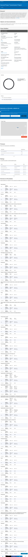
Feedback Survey (24, 553)
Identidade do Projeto (4, 33)
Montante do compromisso (5, 54)
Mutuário (16, 36)
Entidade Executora (17, 47)
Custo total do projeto (4, 47)
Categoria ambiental (17, 54)
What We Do (1, 1)
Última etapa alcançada (17, 60)
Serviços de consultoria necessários (6, 60)
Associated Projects (4, 65)
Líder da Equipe (3, 36)
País (1, 39)
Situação (15, 33)
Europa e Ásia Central (4, 52)
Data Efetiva (16, 42)
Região (2, 51)
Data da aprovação (4, 42)
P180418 (2, 66)
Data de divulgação (17, 39)
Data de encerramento (17, 57)
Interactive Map (24, 136)
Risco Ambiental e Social (4, 57)
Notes (2, 68)
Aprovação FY (16, 51)
